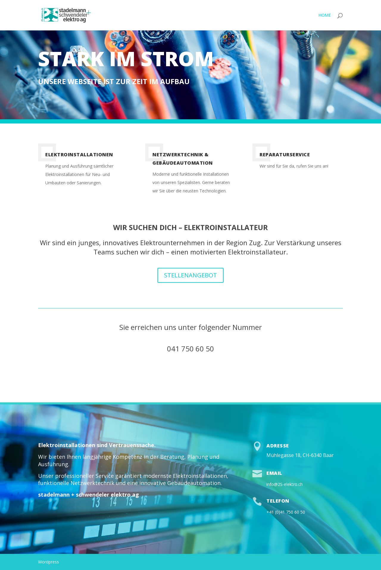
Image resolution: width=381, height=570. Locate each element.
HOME (324, 15)
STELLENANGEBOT (190, 275)
